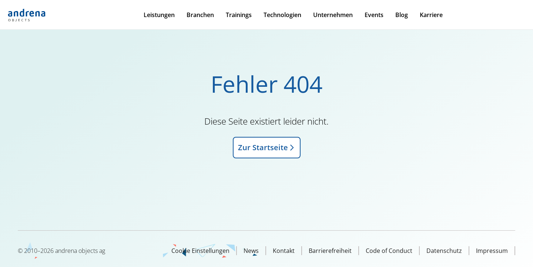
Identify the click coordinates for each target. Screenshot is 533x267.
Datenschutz (444, 251)
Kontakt (284, 251)
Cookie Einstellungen (200, 251)
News (251, 251)
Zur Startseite (266, 147)
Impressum (492, 251)
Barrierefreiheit (330, 251)
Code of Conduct (389, 251)
